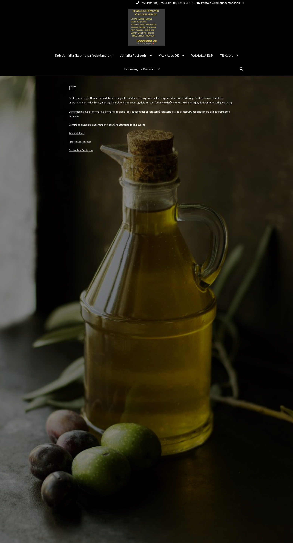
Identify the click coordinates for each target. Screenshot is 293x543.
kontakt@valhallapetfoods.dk (217, 3)
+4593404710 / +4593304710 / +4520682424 (165, 3)
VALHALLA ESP (202, 55)
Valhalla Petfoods (133, 55)
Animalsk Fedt (76, 133)
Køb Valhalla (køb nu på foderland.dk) (84, 55)
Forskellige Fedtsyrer (81, 150)
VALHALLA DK (169, 55)
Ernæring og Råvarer (139, 69)
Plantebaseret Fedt (80, 141)
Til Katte (226, 55)
